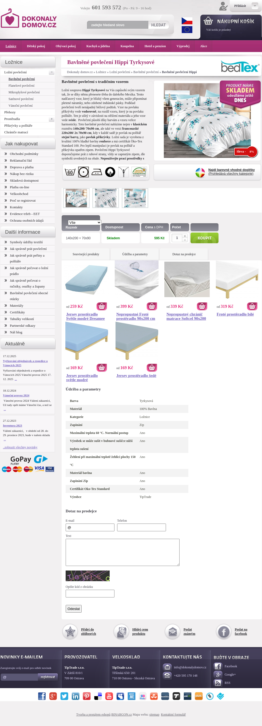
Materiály (14, 306)
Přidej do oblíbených (88, 636)
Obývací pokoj (68, 46)
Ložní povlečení (119, 72)
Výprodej (186, 46)
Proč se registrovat (20, 200)
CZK (187, 20)
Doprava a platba (19, 167)
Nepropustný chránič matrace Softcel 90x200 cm (186, 316)
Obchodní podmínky (21, 154)
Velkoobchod (16, 194)
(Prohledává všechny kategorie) (231, 171)
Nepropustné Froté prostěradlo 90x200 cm (135, 316)
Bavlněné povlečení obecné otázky (26, 296)
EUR (187, 29)
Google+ (224, 680)
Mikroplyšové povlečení (24, 92)
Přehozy (10, 112)
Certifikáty (15, 312)
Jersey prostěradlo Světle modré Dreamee (85, 316)
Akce (204, 46)
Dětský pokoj (38, 46)
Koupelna (130, 46)
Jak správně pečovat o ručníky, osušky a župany (25, 283)
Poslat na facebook (241, 636)
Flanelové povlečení (21, 85)
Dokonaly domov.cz (80, 72)
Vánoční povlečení (21, 105)
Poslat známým (189, 636)
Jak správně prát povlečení (26, 249)
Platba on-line (17, 187)
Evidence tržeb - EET (22, 214)
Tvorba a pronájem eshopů (93, 719)
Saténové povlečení (21, 99)
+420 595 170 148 (180, 681)
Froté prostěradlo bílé (235, 314)
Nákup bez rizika (19, 174)
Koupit (204, 238)
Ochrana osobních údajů (24, 220)
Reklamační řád (18, 160)
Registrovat (48, 682)
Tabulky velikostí (19, 319)
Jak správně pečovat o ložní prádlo (26, 271)
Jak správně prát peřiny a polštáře (25, 258)
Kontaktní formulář (173, 719)
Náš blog (13, 332)
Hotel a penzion (158, 46)
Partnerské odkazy (20, 326)
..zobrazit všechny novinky (20, 447)
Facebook (225, 671)
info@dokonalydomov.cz (184, 672)
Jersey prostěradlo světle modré (82, 377)
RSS (221, 688)
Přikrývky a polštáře (18, 125)
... (16, 379)
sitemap (154, 719)
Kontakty (14, 207)
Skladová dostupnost (22, 180)
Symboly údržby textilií (24, 242)
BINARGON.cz (121, 719)
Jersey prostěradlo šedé (136, 375)
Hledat (158, 25)
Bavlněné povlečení (146, 72)
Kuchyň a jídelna (100, 46)
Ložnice (101, 72)
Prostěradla (29, 119)
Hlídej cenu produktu (140, 636)
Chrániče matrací (16, 132)
